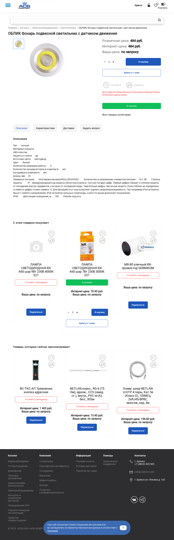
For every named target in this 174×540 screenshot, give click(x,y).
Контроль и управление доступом (14, 498)
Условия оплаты (85, 461)
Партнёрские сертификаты (54, 466)
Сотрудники (46, 470)
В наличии (131, 106)
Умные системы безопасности (16, 484)
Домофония (14, 470)
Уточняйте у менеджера (36, 282)
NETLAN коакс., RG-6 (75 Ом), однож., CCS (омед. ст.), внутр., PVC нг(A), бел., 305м (87, 394)
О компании (46, 461)
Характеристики (45, 128)
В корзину (143, 62)
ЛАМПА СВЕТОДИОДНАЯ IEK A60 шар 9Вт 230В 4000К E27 (36, 270)
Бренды (43, 485)
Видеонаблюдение (18, 461)
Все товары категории (116, 114)
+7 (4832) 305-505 (144, 464)
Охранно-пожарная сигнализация (19, 511)
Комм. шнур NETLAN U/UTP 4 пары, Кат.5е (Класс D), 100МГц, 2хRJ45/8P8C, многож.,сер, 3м (138, 396)
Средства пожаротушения (17, 519)
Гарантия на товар (86, 470)
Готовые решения (18, 466)
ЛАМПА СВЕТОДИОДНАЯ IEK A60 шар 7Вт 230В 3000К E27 (87, 270)
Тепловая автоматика (15, 477)
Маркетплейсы (47, 480)
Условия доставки (86, 466)
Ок (123, 528)
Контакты (140, 455)
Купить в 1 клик (132, 73)
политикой (52, 531)
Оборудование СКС (18, 505)
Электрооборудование (20, 490)
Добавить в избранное (51, 233)
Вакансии (44, 475)
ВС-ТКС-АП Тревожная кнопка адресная (36, 390)
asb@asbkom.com (144, 471)
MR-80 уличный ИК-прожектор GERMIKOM (138, 266)
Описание (21, 128)
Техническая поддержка (110, 462)
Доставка (68, 128)
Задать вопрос (91, 128)
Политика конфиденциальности (51, 491)
